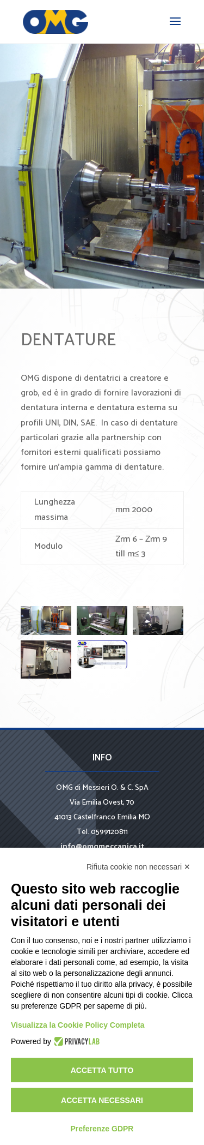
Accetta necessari (102, 1100)
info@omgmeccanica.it (102, 847)
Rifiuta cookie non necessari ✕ (138, 866)
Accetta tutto (102, 1070)
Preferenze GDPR (102, 1128)
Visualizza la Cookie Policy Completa (78, 1025)
